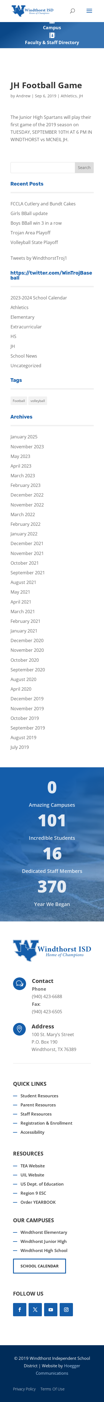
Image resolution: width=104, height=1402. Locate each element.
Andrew (23, 95)
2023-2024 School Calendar (39, 298)
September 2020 (28, 670)
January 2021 (24, 631)
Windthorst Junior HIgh (44, 1241)
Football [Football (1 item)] (19, 400)
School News (24, 356)
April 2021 (21, 602)
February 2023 (25, 485)
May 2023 (20, 456)
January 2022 (24, 534)
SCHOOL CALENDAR (40, 1266)
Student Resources (39, 1095)
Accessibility (32, 1132)
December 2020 (27, 640)
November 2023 (27, 447)
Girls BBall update (29, 213)
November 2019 (27, 709)
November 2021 (27, 553)
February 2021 (25, 621)
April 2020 (21, 689)
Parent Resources (38, 1105)
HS (13, 336)
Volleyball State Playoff (34, 242)
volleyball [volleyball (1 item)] (38, 400)
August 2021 (23, 582)
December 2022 (27, 495)
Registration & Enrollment (46, 1123)
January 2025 (24, 437)
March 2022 (23, 514)
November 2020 (27, 650)
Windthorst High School (44, 1250)
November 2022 (27, 505)
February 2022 (25, 524)
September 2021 (28, 573)
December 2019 (27, 699)
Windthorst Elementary (44, 1232)
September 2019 (28, 728)
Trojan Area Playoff (30, 233)
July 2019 (20, 747)
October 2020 (25, 660)
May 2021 (20, 592)
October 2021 (25, 563)
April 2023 (21, 466)
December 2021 (27, 543)
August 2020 (23, 679)
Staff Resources (36, 1114)
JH (81, 95)
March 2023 (23, 476)
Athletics (69, 95)
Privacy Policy (24, 1389)
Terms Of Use (52, 1389)
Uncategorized (26, 366)
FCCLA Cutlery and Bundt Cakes (43, 204)
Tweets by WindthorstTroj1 (39, 258)
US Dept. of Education (42, 1184)
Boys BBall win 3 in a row (36, 223)
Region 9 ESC (33, 1193)
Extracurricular (26, 327)
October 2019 (25, 718)
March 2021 (23, 611)
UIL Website (32, 1175)
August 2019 (23, 737)
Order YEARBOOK (38, 1202)
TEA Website (33, 1165)
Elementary (22, 317)
